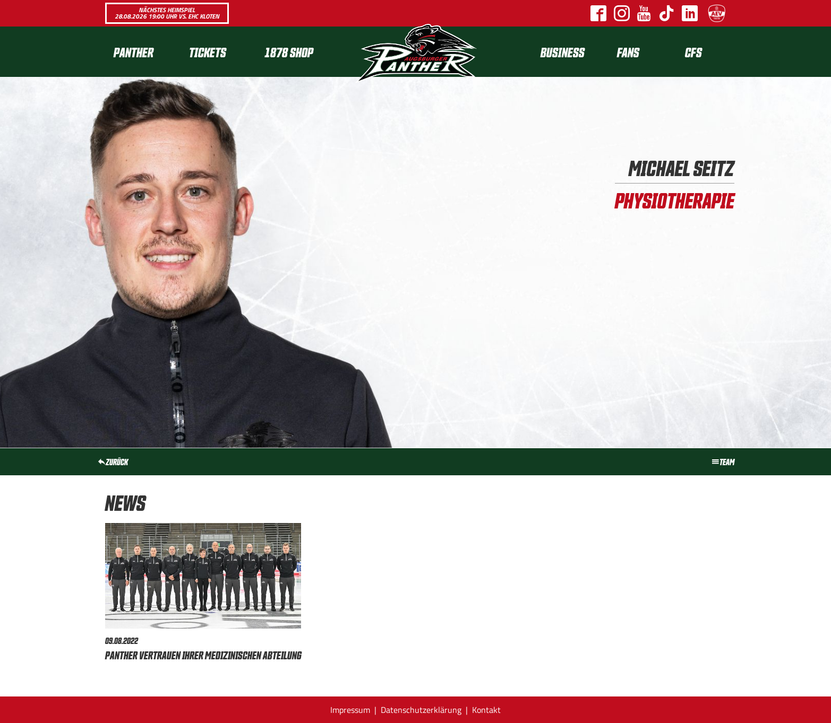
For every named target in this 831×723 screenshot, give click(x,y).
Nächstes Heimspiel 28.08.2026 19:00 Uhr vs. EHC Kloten (167, 13)
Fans (628, 51)
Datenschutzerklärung (421, 709)
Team (722, 461)
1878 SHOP (288, 51)
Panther (133, 51)
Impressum (350, 709)
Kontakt (486, 709)
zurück (112, 461)
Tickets (207, 51)
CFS (693, 51)
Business (563, 51)
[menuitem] (143, 52)
